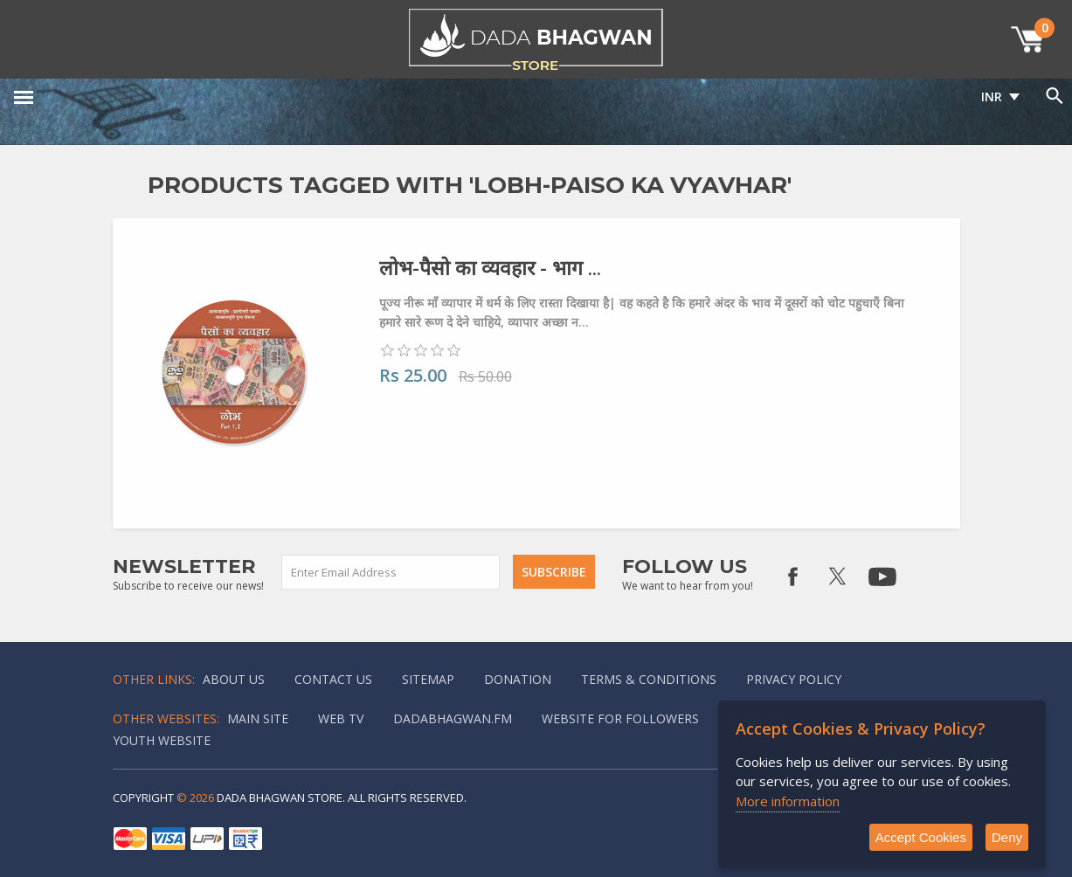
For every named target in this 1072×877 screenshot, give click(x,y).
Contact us (333, 679)
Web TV (340, 718)
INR (991, 96)
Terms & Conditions (648, 679)
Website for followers (620, 718)
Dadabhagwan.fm (452, 718)
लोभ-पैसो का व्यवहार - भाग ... (490, 267)
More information (788, 801)
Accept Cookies (920, 837)
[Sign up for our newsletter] (391, 572)
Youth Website (162, 740)
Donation (517, 679)
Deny (1007, 837)
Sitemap (428, 679)
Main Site (257, 718)
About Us (234, 679)
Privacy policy (793, 679)
